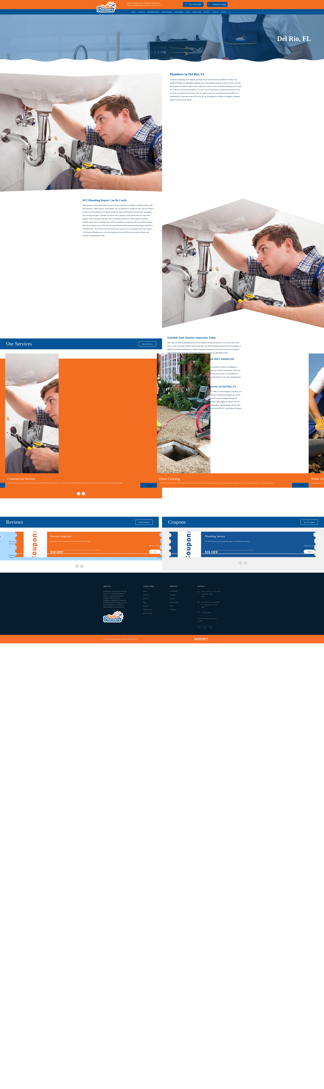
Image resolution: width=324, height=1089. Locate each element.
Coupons (215, 12)
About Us (141, 12)
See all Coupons (309, 522)
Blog (187, 12)
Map (203, 596)
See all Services (147, 344)
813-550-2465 (195, 4)
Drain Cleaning (167, 12)
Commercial (174, 591)
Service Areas (196, 12)
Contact (223, 12)
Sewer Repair (179, 12)
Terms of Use (147, 609)
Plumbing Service (153, 12)
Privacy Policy (148, 613)
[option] (81, 420)
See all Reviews (144, 522)
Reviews (207, 12)
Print (155, 552)
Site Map (173, 609)
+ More (148, 485)
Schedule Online (219, 4)
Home (134, 12)
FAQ (171, 606)
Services (146, 599)
